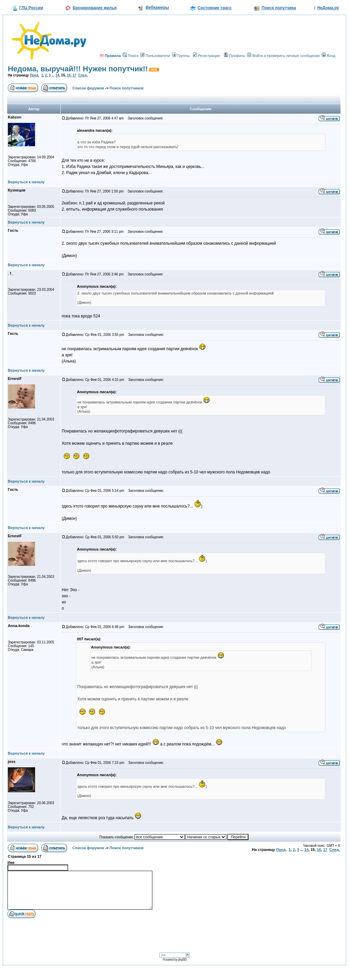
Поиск (130, 56)
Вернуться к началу (26, 182)
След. (83, 75)
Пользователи (155, 56)
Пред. (34, 75)
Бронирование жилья (95, 7)
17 (74, 75)
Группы (181, 56)
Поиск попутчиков (127, 88)
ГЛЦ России (31, 7)
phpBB (182, 960)
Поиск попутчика (279, 7)
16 (69, 75)
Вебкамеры (157, 7)
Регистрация (206, 56)
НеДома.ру (328, 7)
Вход (328, 56)
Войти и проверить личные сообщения (283, 56)
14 (57, 75)
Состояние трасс (215, 7)
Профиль (234, 56)
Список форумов (88, 88)
